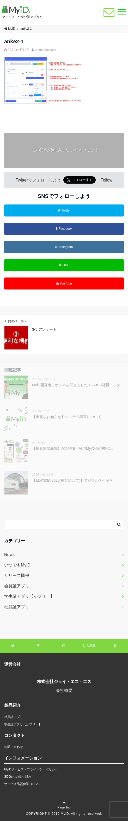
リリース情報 (16, 575)
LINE (64, 265)
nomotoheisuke (45, 50)
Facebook (64, 229)
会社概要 (64, 690)
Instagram (64, 247)
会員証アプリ (16, 586)
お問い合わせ (13, 747)
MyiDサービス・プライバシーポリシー (31, 769)
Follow (106, 180)
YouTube (64, 283)
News (9, 554)
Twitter (63, 210)
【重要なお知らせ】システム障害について (66, 417)
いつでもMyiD (17, 565)
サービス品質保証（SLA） (22, 784)
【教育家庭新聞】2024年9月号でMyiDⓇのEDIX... (72, 448)
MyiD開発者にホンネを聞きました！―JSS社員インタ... (77, 385)
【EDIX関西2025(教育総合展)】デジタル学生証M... (73, 480)
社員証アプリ (16, 607)
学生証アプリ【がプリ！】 (29, 596)
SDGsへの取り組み (17, 776)
